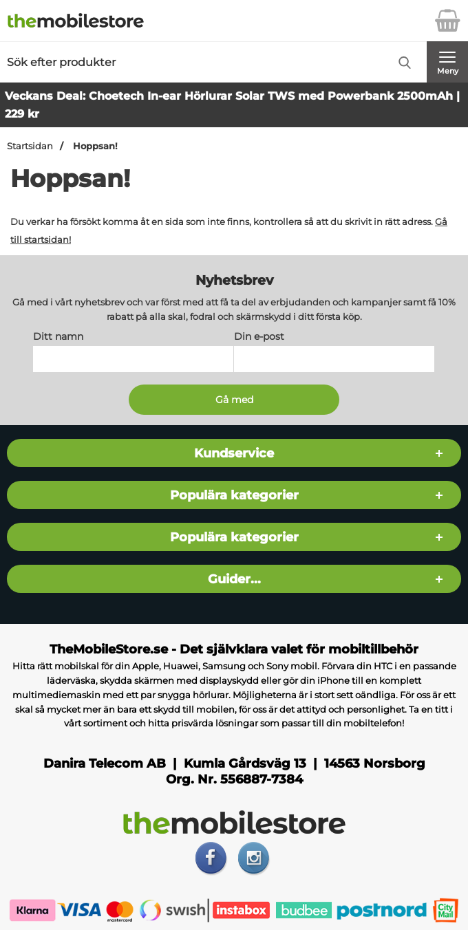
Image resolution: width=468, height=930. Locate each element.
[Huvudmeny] (447, 62)
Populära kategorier (234, 495)
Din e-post (259, 337)
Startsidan (30, 146)
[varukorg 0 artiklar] (447, 20)
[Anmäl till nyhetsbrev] (234, 400)
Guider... (234, 579)
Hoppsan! (94, 146)
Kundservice (234, 453)
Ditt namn (58, 337)
